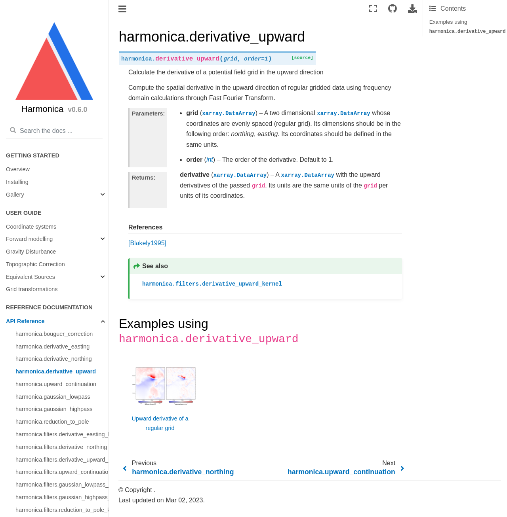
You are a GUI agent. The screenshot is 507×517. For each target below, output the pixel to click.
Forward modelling (29, 239)
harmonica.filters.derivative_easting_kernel (62, 434)
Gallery (15, 194)
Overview (18, 169)
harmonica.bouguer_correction (54, 334)
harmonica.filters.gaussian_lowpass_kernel (62, 484)
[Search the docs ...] (54, 130)
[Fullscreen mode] (373, 9)
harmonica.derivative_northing (53, 359)
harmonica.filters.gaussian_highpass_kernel (62, 497)
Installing (17, 182)
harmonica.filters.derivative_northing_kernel (62, 447)
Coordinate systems (31, 226)
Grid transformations (31, 289)
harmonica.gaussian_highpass (53, 409)
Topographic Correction (35, 264)
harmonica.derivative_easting (52, 346)
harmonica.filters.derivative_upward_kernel (62, 459)
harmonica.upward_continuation (55, 384)
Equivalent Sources (30, 277)
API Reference (25, 321)
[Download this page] (412, 9)
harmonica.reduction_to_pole (52, 422)
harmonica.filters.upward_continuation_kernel (62, 472)
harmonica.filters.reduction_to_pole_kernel (62, 510)
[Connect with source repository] (392, 9)
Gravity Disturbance (31, 251)
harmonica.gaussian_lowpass (52, 397)
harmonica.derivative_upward (55, 371)
